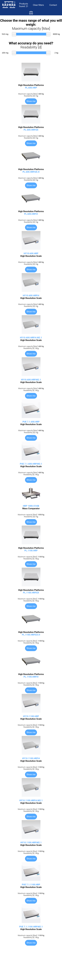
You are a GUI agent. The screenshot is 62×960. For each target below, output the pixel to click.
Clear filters (38, 5)
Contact (53, 5)
